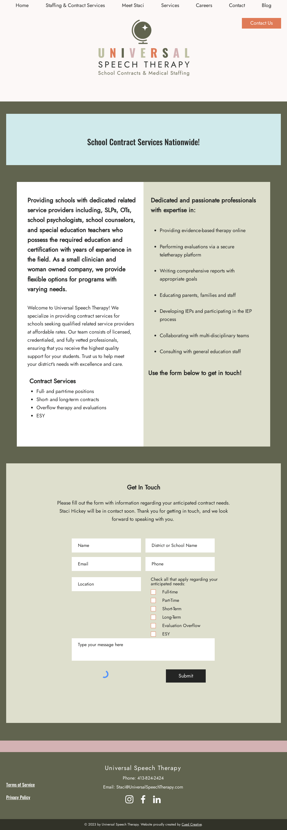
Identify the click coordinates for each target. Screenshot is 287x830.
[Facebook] (143, 799)
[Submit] (186, 676)
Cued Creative (192, 824)
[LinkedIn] (156, 799)
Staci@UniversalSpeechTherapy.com (149, 787)
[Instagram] (129, 799)
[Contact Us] (261, 23)
